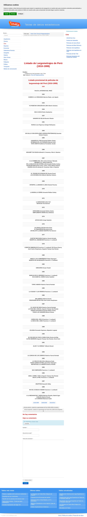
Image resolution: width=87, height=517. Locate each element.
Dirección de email (27, 433)
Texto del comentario (28, 438)
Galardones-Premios (9, 50)
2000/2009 (44, 402)
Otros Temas (7, 57)
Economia (6, 48)
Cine (5, 43)
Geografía (6, 52)
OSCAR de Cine (71, 38)
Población (6, 62)
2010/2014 (52, 402)
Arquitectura (7, 39)
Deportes (6, 46)
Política (6, 64)
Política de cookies (67, 515)
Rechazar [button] (13, 13)
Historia (6, 55)
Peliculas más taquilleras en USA (74, 51)
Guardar (25, 483)
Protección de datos (78, 515)
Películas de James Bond (73, 43)
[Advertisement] (12, 94)
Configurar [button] (20, 13)
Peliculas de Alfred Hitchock (74, 45)
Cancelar (27, 423)
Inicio (59, 515)
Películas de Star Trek (72, 53)
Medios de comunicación (10, 69)
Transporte (6, 66)
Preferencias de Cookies (72, 31)
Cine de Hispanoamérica (37, 75)
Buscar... (5, 33)
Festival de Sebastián (72, 40)
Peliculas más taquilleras (73, 47)
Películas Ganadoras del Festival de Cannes (73, 57)
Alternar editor (27, 480)
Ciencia (6, 41)
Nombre (25, 427)
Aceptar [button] (6, 13)
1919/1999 (36, 402)
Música (5, 59)
